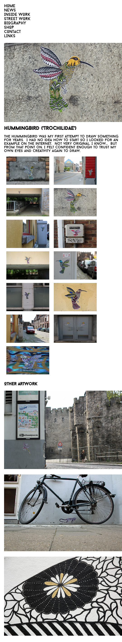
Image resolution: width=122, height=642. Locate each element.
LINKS (9, 36)
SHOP (9, 28)
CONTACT (12, 32)
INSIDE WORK (17, 15)
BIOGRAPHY (15, 23)
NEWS (10, 10)
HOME (9, 6)
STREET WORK (17, 19)
